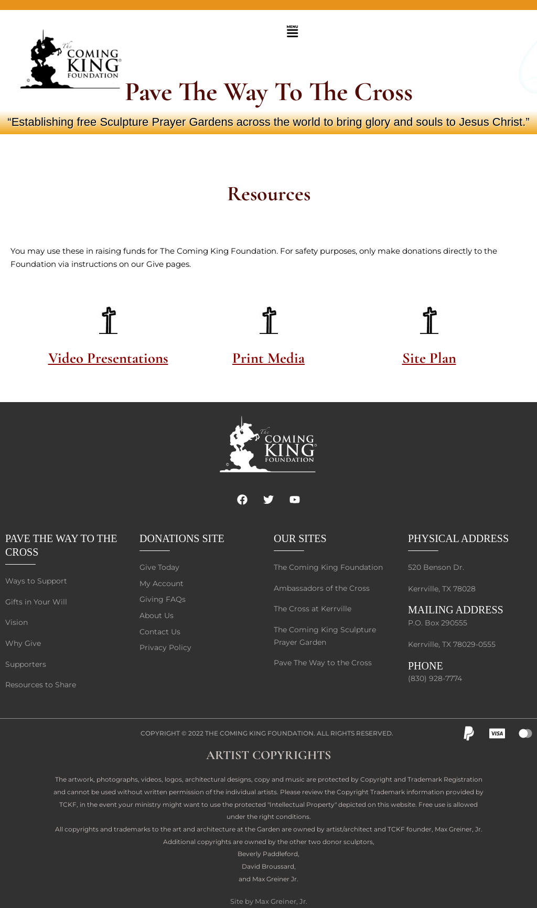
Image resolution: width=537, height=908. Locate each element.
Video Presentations (108, 357)
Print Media (268, 357)
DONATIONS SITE (181, 529)
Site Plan (429, 357)
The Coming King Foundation (259, 727)
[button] (292, 32)
